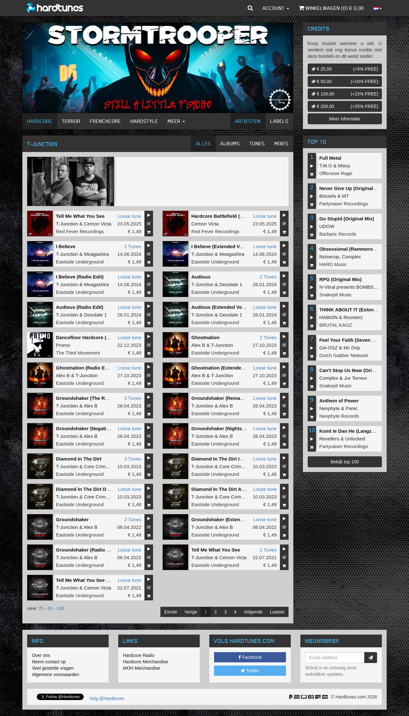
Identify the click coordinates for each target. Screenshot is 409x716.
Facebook (250, 657)
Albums (230, 143)
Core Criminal (98, 466)
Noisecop (329, 256)
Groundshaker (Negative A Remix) (94, 428)
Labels (279, 121)
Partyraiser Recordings (343, 203)
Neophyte (329, 408)
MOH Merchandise (141, 668)
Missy (344, 165)
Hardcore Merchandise (145, 661)
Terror (71, 121)
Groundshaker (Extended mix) (225, 519)
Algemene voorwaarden (55, 674)
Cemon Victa (98, 223)
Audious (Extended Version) (223, 307)
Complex (351, 256)
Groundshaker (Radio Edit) (86, 549)
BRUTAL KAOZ (335, 325)
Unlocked (355, 438)
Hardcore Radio (138, 655)
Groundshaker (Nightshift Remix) (229, 428)
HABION (328, 317)
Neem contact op (49, 661)
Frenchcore (105, 121)
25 (41, 608)
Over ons (41, 655)
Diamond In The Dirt (79, 458)
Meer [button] (176, 121)
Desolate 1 (230, 284)
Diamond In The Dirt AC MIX (223, 489)
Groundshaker (72, 519)
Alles (203, 143)
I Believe (65, 246)
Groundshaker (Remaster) (221, 398)
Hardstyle (144, 121)
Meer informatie (344, 118)
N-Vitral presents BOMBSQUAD (353, 287)
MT (345, 196)
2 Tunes (132, 246)
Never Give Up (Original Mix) (351, 188)
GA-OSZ (328, 347)
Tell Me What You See (80, 216)
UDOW (327, 226)
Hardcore (39, 121)
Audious (201, 276)
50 (50, 608)
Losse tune (129, 216)
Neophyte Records (339, 416)
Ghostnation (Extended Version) (227, 367)
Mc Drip (351, 347)
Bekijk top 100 (345, 461)
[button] (250, 8)
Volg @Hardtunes (106, 698)
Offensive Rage (335, 173)
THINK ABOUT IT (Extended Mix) (356, 309)
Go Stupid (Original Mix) (346, 218)
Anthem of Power (339, 400)
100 (60, 608)
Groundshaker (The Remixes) (89, 398)
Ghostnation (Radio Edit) (84, 367)
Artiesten (248, 121)
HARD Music (333, 264)
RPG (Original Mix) (340, 279)
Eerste (170, 611)
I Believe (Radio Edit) (80, 276)
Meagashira (96, 254)
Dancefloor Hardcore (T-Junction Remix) (102, 337)
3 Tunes (132, 398)
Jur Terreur (355, 378)
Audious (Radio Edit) (79, 307)
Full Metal (330, 158)
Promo (63, 345)
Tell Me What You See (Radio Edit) (94, 580)
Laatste (277, 611)
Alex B (198, 345)
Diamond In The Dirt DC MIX (88, 489)
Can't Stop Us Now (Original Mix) (356, 370)
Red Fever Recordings (80, 231)
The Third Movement (78, 352)
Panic (352, 408)
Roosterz (353, 317)
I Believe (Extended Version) (223, 246)
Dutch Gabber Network (343, 355)
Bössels (327, 196)
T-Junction (67, 223)
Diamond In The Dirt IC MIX (222, 458)
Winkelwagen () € (331, 8)
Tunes (257, 143)
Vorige (190, 611)
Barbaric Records (337, 234)
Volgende (253, 611)
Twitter (250, 670)
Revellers (329, 438)
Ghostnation (205, 337)
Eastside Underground (80, 261)
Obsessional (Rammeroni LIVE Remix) (362, 249)
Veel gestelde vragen (53, 668)
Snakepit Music (335, 294)
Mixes (281, 143)
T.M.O (325, 165)
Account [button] (276, 8)
